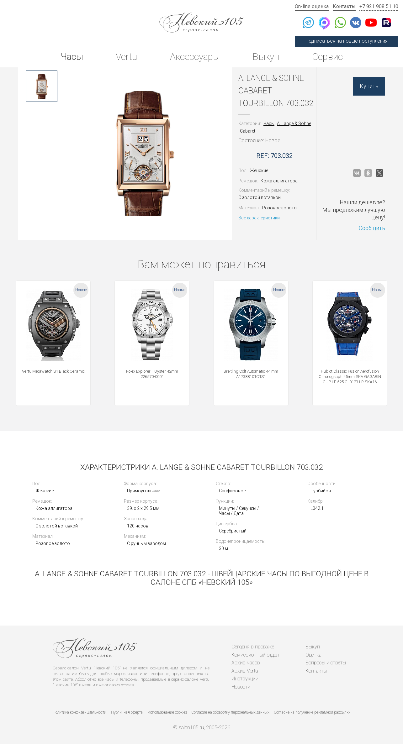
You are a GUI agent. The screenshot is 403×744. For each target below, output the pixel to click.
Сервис (327, 56)
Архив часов (245, 663)
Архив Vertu (244, 671)
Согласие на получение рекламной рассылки (312, 712)
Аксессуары (195, 56)
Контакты (344, 6)
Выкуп (265, 56)
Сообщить (372, 228)
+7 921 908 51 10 (378, 6)
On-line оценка (312, 6)
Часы (72, 56)
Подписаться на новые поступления (346, 41)
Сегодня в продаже (252, 647)
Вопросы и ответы (325, 663)
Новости (240, 687)
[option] (41, 86)
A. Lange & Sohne (294, 123)
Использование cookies (167, 712)
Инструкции (244, 679)
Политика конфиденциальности (79, 712)
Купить (369, 86)
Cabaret (247, 131)
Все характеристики (259, 218)
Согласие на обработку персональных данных (230, 712)
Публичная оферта (127, 712)
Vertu (126, 56)
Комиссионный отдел (255, 655)
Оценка (313, 655)
